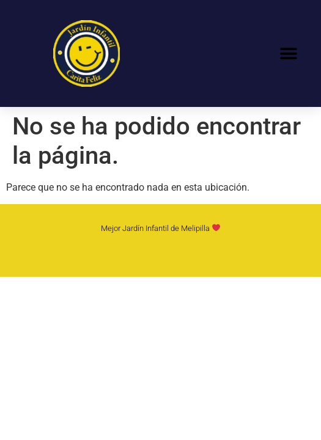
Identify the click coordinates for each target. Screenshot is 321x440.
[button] (288, 53)
